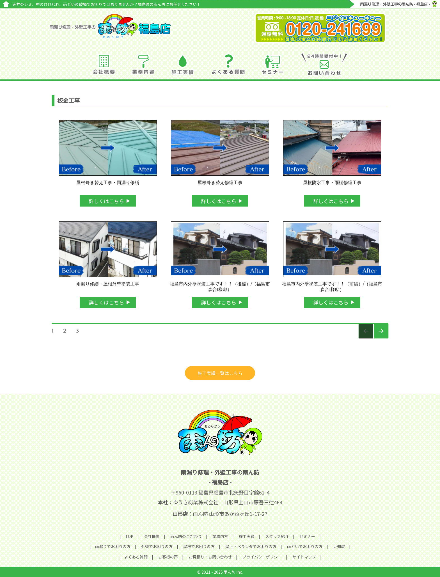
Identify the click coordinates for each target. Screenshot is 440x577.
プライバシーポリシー (262, 557)
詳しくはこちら (106, 201)
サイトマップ (304, 557)
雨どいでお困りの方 (304, 546)
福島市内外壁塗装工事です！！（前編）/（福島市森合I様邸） (332, 286)
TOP (129, 536)
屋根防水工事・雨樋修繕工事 (332, 182)
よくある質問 (136, 557)
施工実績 (247, 536)
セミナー (307, 536)
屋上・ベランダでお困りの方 (250, 546)
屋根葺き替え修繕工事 (220, 182)
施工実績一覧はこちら (220, 373)
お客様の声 (168, 557)
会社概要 (152, 536)
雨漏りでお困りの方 (112, 546)
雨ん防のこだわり (186, 536)
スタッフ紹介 (277, 536)
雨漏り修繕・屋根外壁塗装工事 (107, 284)
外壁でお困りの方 (157, 546)
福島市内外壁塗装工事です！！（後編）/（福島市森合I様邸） (220, 286)
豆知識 (339, 546)
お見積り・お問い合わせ (210, 557)
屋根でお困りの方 (199, 546)
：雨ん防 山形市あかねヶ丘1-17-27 (220, 513)
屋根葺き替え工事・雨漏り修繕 (107, 182)
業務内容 (220, 536)
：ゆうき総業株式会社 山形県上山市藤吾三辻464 (220, 502)
